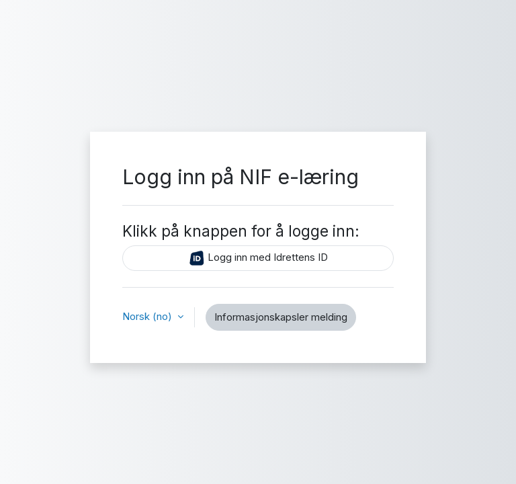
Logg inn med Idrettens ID (258, 258)
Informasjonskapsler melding (280, 317)
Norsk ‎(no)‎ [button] (148, 317)
